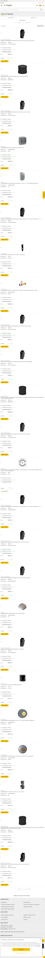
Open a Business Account (7, 915)
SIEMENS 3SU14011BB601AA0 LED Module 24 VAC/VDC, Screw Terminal (15, 577)
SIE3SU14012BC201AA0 (5, 863)
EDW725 (2, 612)
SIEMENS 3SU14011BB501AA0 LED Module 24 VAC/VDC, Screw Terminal (15, 112)
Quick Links (22, 912)
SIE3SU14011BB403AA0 (5, 505)
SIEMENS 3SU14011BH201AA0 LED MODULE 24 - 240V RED (12, 649)
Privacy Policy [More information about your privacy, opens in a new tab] (37, 946)
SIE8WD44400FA (4, 396)
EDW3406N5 (3, 719)
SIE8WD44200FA (4, 826)
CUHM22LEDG (4, 253)
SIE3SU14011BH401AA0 (5, 360)
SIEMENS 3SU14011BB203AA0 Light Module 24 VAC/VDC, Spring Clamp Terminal (17, 40)
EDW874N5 (3, 146)
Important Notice (27, 906)
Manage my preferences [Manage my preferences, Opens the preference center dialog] (21, 953)
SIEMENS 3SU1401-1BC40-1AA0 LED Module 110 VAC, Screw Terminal (15, 542)
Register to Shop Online (29, 915)
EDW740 (2, 790)
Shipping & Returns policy (7, 906)
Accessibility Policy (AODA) (7, 909)
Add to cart (4, 61)
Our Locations (4, 917)
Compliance (4, 902)
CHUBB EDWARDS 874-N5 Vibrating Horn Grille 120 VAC (12, 147)
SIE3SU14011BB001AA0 (5, 432)
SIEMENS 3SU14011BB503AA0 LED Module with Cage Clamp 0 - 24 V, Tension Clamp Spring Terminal (22, 219)
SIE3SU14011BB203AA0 (5, 39)
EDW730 (2, 182)
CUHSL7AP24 (3, 683)
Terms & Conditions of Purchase (31, 904)
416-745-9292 (5, 0)
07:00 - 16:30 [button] (40, 2)
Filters (11, 17)
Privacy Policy (26, 902)
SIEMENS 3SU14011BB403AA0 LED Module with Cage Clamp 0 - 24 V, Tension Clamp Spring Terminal (22, 506)
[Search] (22, 9)
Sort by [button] (33, 17)
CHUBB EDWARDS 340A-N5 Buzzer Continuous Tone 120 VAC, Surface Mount (17, 756)
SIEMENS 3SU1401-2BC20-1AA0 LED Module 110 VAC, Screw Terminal (15, 864)
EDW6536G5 (3, 289)
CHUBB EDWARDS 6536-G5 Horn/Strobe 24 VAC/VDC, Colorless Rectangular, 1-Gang (19, 290)
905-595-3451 (12, 928)
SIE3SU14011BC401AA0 (5, 541)
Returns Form (26, 917)
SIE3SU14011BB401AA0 (5, 324)
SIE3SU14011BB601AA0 (5, 576)
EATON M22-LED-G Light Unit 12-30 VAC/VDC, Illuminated (13, 254)
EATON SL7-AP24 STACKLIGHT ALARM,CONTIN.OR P (11, 684)
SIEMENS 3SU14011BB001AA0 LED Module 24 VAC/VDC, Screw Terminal (15, 434)
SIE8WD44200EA (4, 75)
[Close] (40, 939)
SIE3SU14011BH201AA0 (5, 648)
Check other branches (6, 51)
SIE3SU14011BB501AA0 (5, 110)
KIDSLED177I (3, 468)
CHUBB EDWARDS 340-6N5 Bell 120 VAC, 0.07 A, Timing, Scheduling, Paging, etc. (18, 720)
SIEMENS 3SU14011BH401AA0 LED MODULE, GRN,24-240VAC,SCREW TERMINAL (16, 361)
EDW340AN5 (3, 755)
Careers (25, 919)
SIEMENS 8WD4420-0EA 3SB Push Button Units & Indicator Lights (14, 76)
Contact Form (4, 919)
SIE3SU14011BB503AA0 (5, 217)
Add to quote (5, 491)
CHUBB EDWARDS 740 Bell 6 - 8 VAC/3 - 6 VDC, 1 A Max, (12, 791)
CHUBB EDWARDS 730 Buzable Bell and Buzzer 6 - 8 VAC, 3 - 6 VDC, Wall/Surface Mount (19, 183)
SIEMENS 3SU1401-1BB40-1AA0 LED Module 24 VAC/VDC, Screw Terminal (16, 326)
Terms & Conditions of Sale (7, 904)
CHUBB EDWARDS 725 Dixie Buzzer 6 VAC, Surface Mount (13, 613)
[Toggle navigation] (2, 5)
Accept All (21, 949)
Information (22, 899)
